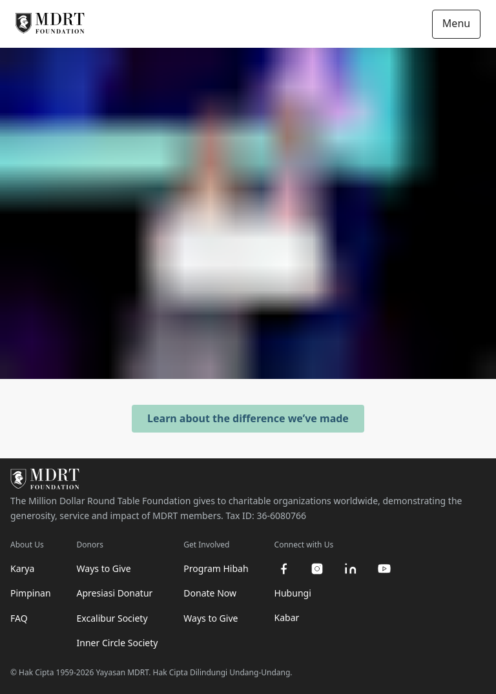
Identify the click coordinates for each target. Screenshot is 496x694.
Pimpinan (30, 593)
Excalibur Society (112, 618)
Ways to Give (104, 568)
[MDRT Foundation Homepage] (50, 24)
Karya (22, 568)
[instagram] (317, 569)
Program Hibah (215, 568)
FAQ (19, 618)
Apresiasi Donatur (115, 593)
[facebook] (283, 569)
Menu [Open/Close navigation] (456, 23)
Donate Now (209, 593)
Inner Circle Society (117, 643)
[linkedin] (351, 569)
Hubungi (292, 593)
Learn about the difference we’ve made (248, 418)
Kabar (287, 617)
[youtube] (384, 569)
